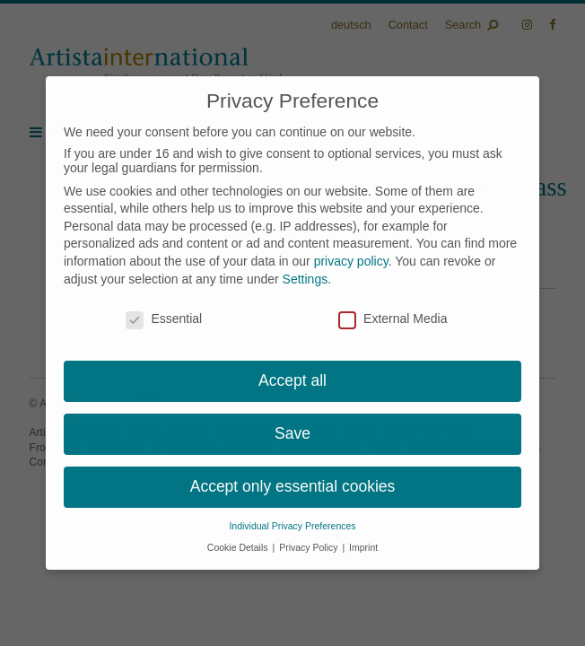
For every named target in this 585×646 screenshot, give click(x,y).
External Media (392, 318)
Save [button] (292, 433)
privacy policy (351, 261)
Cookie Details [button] (239, 547)
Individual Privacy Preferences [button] (292, 525)
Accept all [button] (292, 380)
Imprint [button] (363, 547)
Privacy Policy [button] (309, 547)
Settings (305, 279)
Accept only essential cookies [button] (293, 486)
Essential (164, 318)
